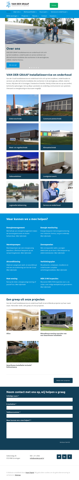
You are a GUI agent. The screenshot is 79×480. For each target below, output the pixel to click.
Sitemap (18, 475)
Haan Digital (30, 473)
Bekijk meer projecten (63, 380)
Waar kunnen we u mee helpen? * (18, 420)
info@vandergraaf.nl (37, 458)
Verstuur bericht (65, 442)
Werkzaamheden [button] (30, 12)
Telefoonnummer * (13, 412)
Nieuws (54, 5)
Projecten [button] (26, 16)
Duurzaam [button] (44, 12)
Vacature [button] (53, 16)
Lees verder (22, 323)
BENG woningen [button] (12, 16)
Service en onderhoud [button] (59, 12)
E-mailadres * (11, 404)
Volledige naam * (12, 396)
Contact (44, 16)
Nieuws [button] (35, 16)
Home (8, 12)
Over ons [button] (17, 12)
